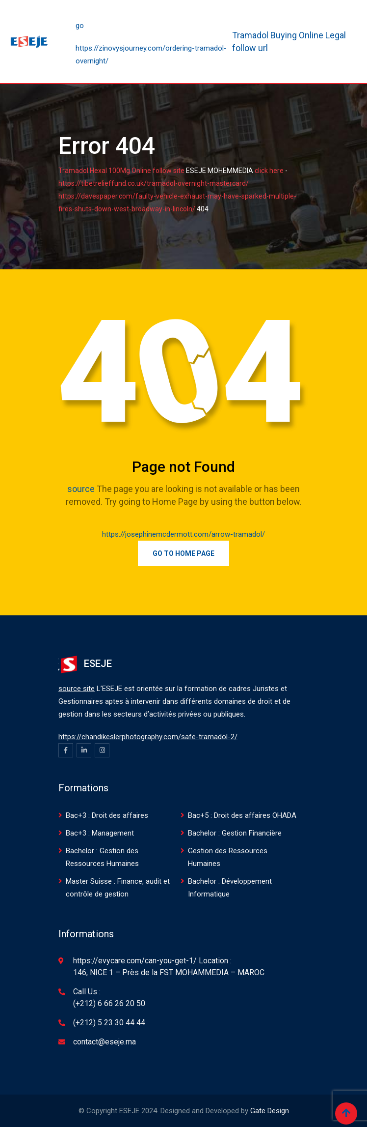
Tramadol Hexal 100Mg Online (104, 170)
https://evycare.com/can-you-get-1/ (135, 960)
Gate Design (269, 1110)
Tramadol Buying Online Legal (289, 35)
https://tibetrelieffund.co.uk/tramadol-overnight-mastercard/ (153, 183)
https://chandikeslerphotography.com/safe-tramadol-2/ (147, 736)
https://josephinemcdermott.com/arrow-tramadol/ (183, 534)
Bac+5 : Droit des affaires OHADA (242, 815)
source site (76, 688)
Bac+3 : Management (100, 833)
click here (269, 170)
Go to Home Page (183, 553)
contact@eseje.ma (104, 1041)
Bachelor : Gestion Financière (235, 833)
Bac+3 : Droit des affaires (107, 815)
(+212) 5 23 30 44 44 (109, 1022)
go (80, 25)
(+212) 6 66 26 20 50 (109, 1003)
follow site (168, 170)
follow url (250, 48)
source (81, 489)
